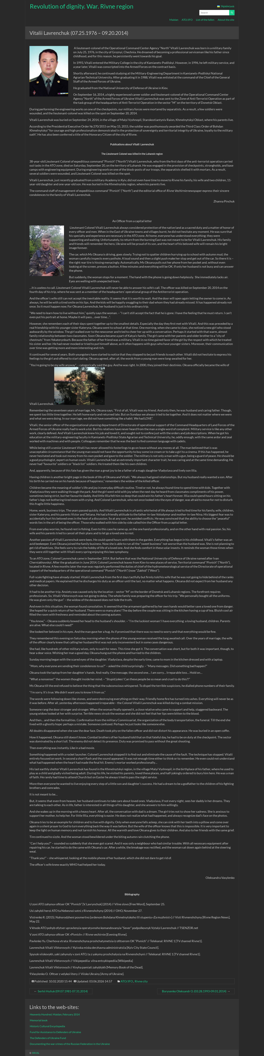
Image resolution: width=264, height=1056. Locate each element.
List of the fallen (205, 19)
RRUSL (35, 1052)
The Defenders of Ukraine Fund (48, 1037)
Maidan (173, 19)
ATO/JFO (187, 19)
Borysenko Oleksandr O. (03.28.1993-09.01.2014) (194, 991)
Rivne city (141, 981)
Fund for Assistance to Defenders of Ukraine (55, 1032)
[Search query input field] (214, 12)
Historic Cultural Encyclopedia (47, 1026)
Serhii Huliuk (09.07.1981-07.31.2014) (63, 991)
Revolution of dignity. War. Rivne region (81, 6)
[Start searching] (232, 12)
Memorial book (38, 1020)
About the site (226, 19)
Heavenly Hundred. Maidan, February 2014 (55, 1014)
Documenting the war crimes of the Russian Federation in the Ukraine (70, 1043)
